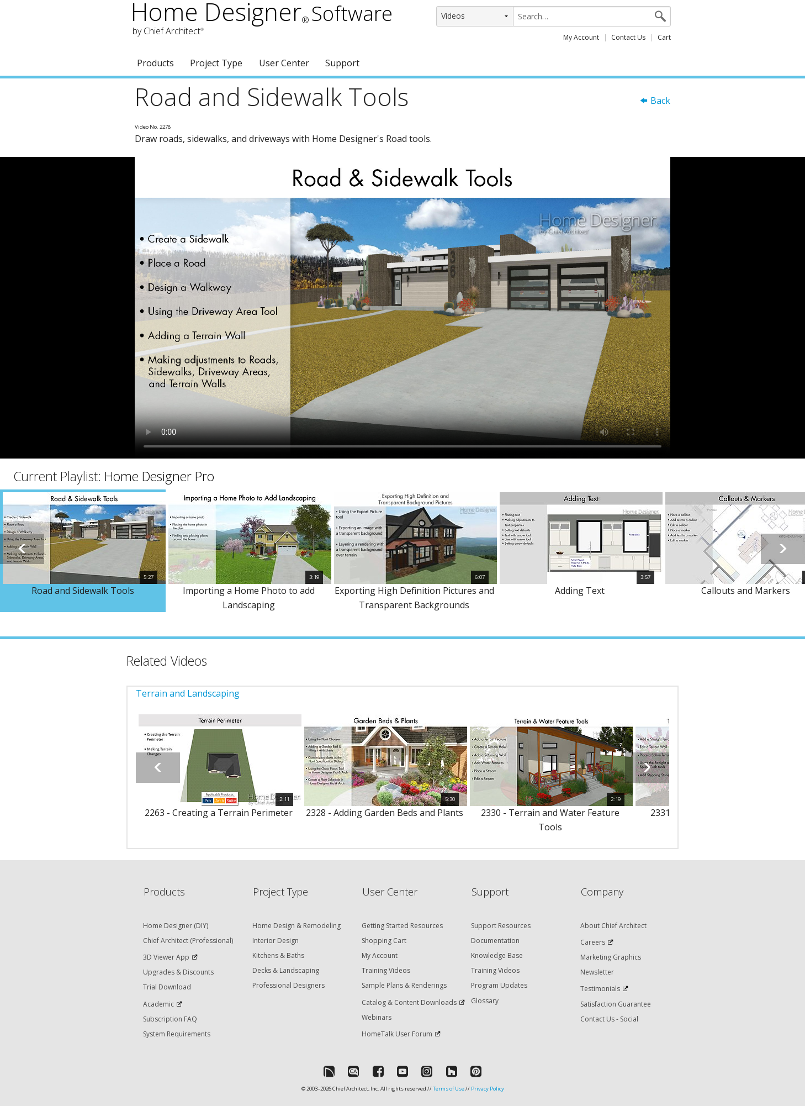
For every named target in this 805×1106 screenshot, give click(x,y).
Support (342, 63)
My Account (581, 37)
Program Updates (499, 985)
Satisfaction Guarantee (615, 1004)
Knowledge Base (497, 955)
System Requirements (176, 1034)
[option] (83, 550)
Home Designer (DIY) (175, 925)
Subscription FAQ (170, 1019)
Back (654, 100)
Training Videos (386, 970)
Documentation (495, 940)
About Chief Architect (613, 925)
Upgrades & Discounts (178, 972)
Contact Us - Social (609, 1019)
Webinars (376, 1017)
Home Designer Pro (159, 476)
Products (155, 63)
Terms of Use (448, 1088)
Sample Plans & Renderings (404, 985)
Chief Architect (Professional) (188, 940)
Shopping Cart (384, 940)
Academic (158, 1004)
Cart (664, 37)
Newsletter (597, 972)
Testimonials (600, 988)
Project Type (216, 63)
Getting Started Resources (402, 925)
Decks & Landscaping (285, 970)
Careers (592, 942)
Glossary (485, 1000)
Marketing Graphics (610, 957)
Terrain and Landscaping (188, 693)
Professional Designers (288, 985)
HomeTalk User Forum (397, 1034)
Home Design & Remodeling (296, 925)
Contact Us (628, 37)
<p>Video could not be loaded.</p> (402, 308)
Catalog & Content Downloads (409, 1002)
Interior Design (275, 940)
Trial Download (167, 987)
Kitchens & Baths (278, 955)
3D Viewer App (166, 957)
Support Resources (501, 925)
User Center (284, 63)
